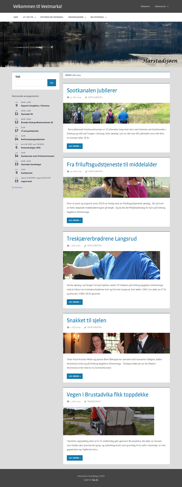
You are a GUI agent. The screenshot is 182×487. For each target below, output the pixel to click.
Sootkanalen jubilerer (92, 90)
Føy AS (95, 479)
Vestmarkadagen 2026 (31, 147)
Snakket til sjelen (86, 320)
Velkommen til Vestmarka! (37, 6)
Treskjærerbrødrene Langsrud (102, 238)
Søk (17, 76)
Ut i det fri (29, 17)
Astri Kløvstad (95, 97)
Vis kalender (17, 187)
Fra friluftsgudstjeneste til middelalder (112, 164)
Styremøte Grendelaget (31, 164)
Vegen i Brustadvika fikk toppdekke (107, 394)
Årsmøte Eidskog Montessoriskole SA (37, 122)
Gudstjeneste (26, 173)
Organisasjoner (77, 17)
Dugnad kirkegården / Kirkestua (35, 105)
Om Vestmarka (98, 17)
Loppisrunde (26, 181)
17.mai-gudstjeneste (30, 131)
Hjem (16, 17)
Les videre (74, 146)
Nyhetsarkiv (162, 6)
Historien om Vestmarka (51, 17)
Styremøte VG (27, 114)
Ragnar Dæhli (94, 401)
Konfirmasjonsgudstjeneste (33, 139)
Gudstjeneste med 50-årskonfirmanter (37, 156)
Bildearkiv (145, 6)
